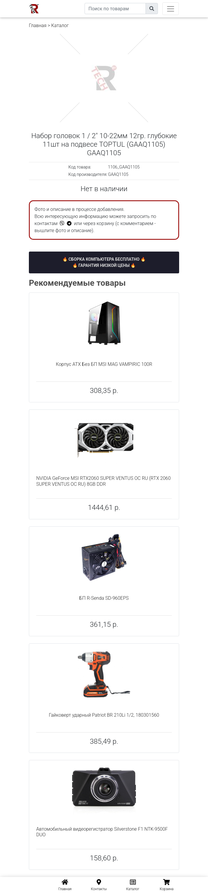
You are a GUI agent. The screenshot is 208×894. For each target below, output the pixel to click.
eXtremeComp (71, 2)
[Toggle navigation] (170, 8)
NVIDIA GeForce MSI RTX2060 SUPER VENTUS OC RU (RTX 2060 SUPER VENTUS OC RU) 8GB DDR (103, 481)
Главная (38, 25)
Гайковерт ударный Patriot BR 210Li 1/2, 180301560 (104, 715)
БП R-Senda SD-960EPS (104, 598)
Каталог (60, 25)
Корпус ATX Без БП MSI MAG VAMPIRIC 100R (104, 364)
